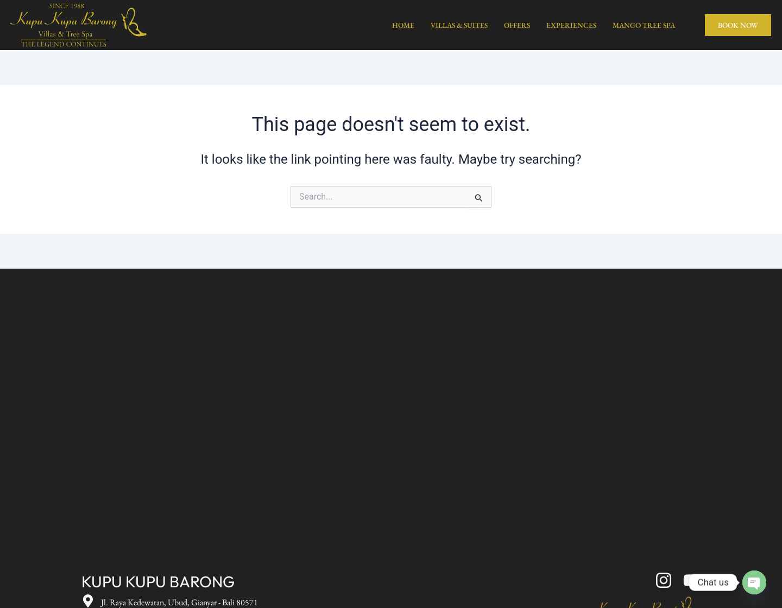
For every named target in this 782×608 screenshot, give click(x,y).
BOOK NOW (738, 25)
